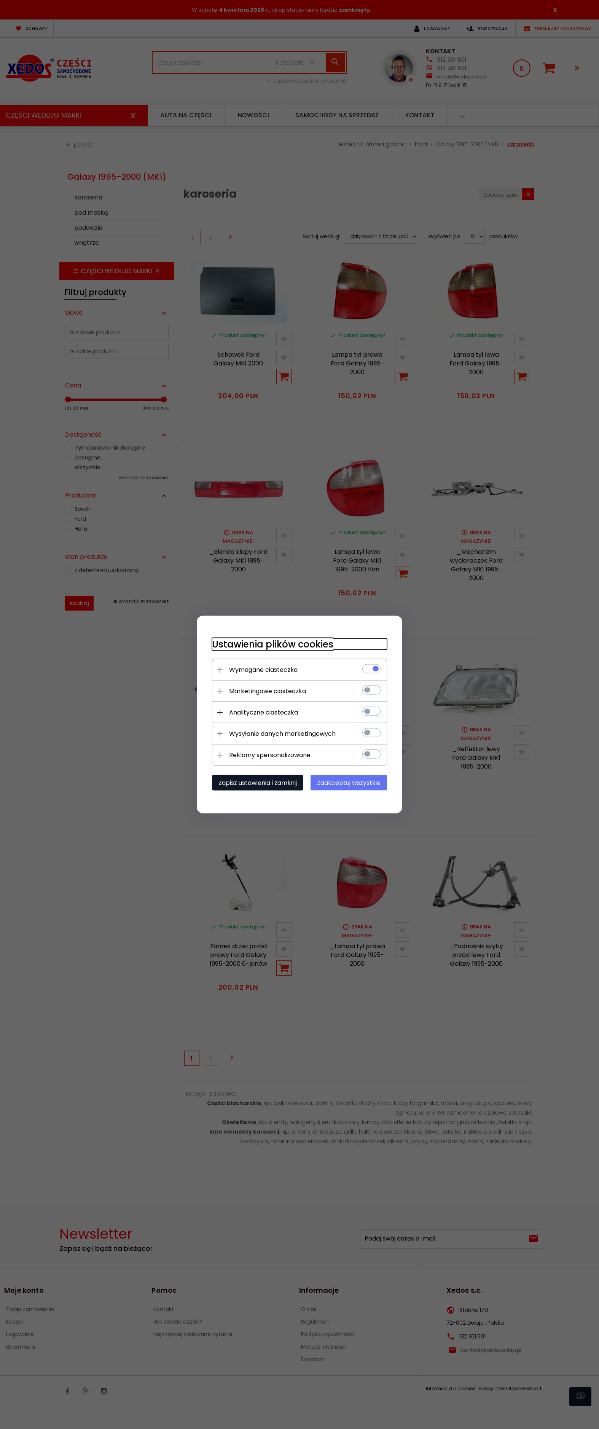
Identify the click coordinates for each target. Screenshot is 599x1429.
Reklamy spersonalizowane (270, 755)
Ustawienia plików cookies (272, 644)
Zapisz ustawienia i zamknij (257, 782)
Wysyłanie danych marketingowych (282, 733)
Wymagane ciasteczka (263, 669)
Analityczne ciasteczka (263, 712)
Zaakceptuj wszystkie (349, 782)
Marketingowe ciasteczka (267, 691)
